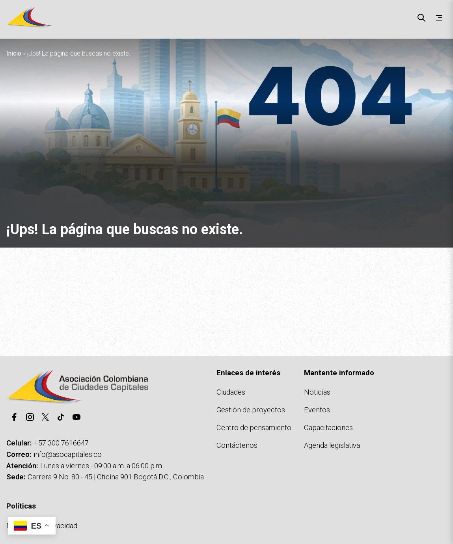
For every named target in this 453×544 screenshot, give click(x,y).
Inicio (13, 53)
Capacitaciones (328, 427)
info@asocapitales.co (68, 454)
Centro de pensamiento (253, 427)
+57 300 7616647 (61, 443)
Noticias (317, 392)
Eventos (317, 410)
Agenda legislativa (332, 445)
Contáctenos (236, 445)
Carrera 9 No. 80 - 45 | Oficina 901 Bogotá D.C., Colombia (116, 477)
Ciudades (230, 392)
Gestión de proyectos (250, 410)
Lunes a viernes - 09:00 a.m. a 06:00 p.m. (101, 466)
